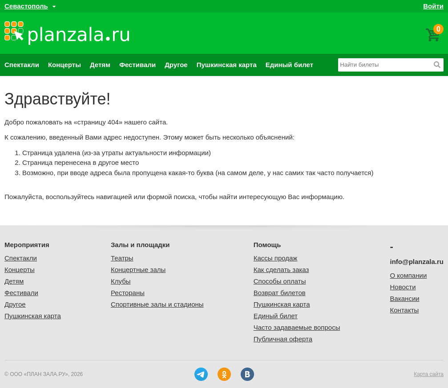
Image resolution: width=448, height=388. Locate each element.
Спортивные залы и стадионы (157, 304)
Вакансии (405, 298)
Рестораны (128, 292)
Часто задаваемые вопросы (297, 327)
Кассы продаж (276, 258)
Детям (100, 64)
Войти (433, 6)
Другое (176, 64)
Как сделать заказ (281, 269)
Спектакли (21, 64)
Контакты (404, 310)
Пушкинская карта (227, 64)
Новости (403, 287)
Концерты (64, 64)
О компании (408, 275)
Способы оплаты (280, 281)
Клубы (121, 281)
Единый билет (289, 64)
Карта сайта (429, 374)
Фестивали (137, 64)
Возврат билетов (280, 292)
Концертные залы (138, 269)
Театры (122, 258)
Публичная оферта (283, 339)
